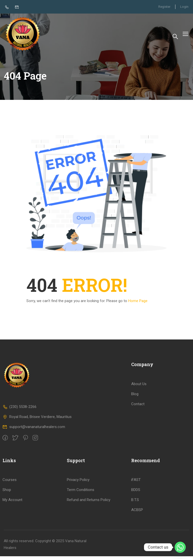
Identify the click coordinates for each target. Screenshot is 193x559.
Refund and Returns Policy (88, 502)
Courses (10, 482)
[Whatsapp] (180, 547)
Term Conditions (80, 492)
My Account (12, 502)
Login (184, 7)
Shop (7, 492)
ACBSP (137, 512)
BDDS (135, 492)
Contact (137, 406)
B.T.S (135, 502)
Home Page (138, 303)
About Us (139, 386)
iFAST (136, 482)
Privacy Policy (78, 482)
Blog (134, 396)
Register (164, 7)
